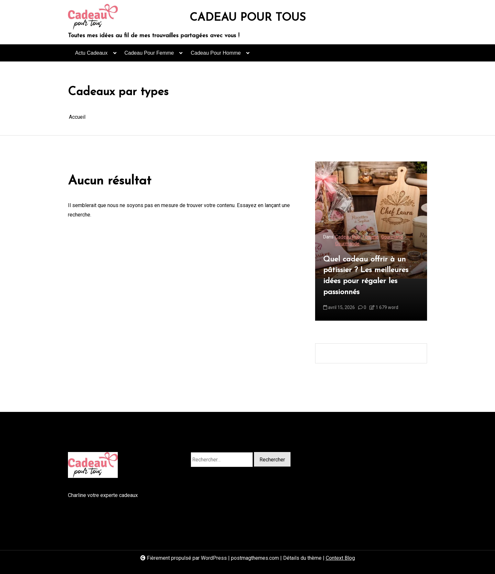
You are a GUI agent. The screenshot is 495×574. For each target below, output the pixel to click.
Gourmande (347, 243)
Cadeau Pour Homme (216, 55)
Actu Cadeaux (91, 55)
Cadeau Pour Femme (149, 55)
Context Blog (340, 558)
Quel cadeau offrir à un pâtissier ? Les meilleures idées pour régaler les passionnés (365, 276)
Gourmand (392, 236)
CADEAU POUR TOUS (248, 18)
